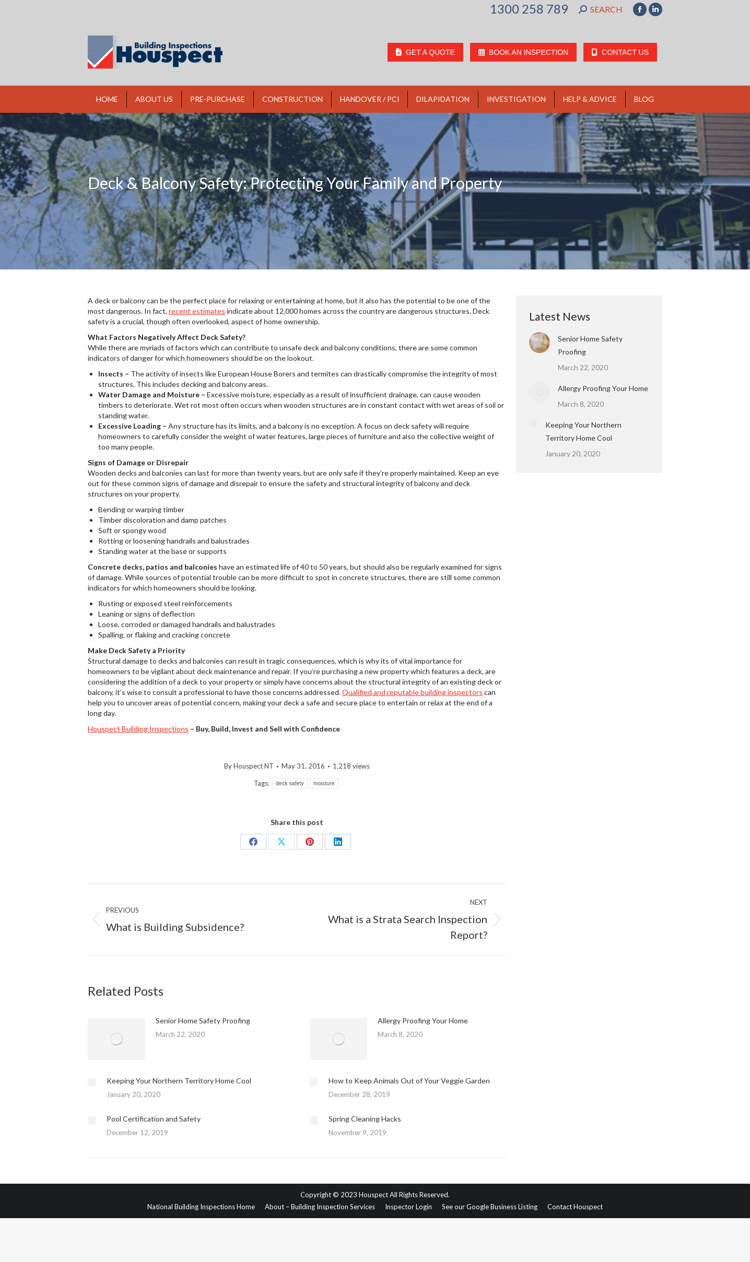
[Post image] (116, 1039)
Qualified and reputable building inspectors (412, 692)
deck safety (290, 783)
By (249, 766)
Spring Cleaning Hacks (365, 1118)
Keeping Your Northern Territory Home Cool (179, 1080)
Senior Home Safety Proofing (203, 1020)
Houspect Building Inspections (138, 728)
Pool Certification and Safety (154, 1118)
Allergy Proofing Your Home (423, 1020)
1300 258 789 (529, 9)
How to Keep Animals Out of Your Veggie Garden (409, 1080)
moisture (324, 783)
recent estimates (197, 310)
